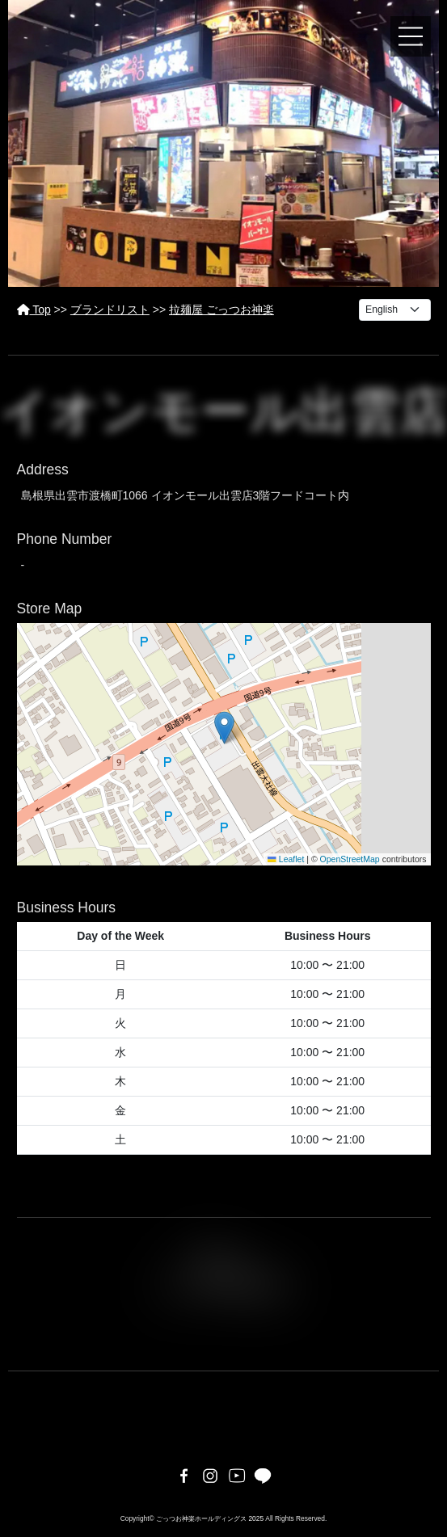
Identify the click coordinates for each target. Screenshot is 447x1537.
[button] (224, 727)
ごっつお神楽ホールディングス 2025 (210, 1518)
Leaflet (286, 859)
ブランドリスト (110, 309)
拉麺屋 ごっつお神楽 (221, 309)
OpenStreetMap (350, 859)
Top (34, 309)
